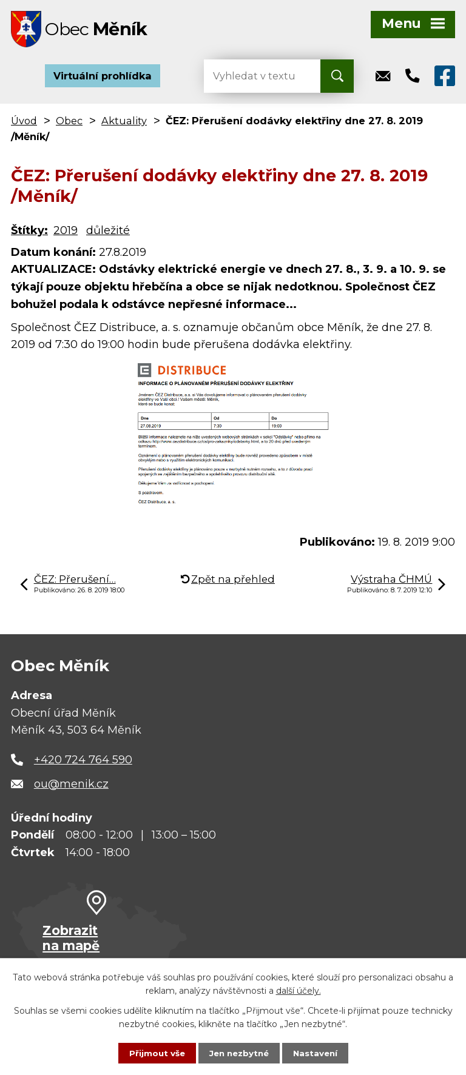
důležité (108, 234)
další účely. (298, 990)
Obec (69, 124)
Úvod (24, 124)
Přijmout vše (154, 1052)
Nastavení (318, 1052)
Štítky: (29, 234)
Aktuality (124, 124)
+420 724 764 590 (83, 762)
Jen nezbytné (239, 1052)
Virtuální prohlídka (102, 79)
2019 (65, 234)
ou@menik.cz (71, 787)
